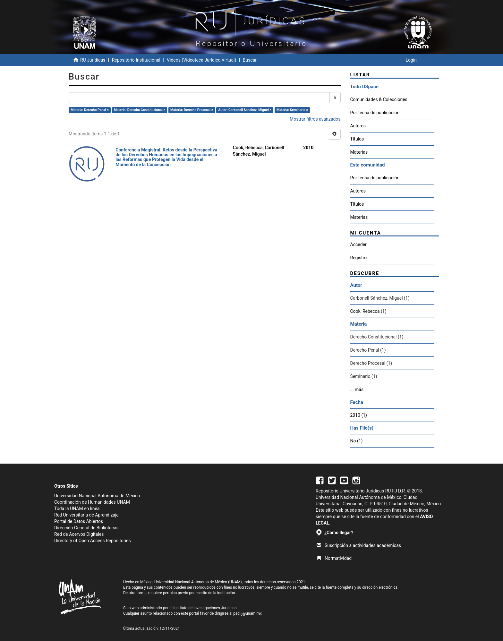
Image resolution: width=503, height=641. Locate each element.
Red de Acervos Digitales (79, 534)
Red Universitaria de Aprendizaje (86, 514)
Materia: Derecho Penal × (89, 110)
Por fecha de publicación (375, 112)
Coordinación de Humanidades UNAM (92, 502)
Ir (335, 97)
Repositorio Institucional (136, 60)
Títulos (357, 138)
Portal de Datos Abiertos (78, 521)
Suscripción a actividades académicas (359, 545)
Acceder (358, 244)
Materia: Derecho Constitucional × (139, 110)
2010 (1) (358, 415)
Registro (358, 257)
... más (357, 389)
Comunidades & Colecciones (378, 99)
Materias (359, 152)
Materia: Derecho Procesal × (191, 110)
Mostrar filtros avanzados (315, 119)
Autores (358, 125)
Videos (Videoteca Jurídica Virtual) (201, 60)
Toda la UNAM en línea (76, 508)
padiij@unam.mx (247, 613)
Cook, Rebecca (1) (368, 311)
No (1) (356, 440)
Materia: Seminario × (292, 110)
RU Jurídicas (92, 60)
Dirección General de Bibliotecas (86, 527)
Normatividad (334, 558)
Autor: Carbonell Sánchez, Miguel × (244, 110)
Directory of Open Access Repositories (92, 540)
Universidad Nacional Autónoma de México (97, 495)
